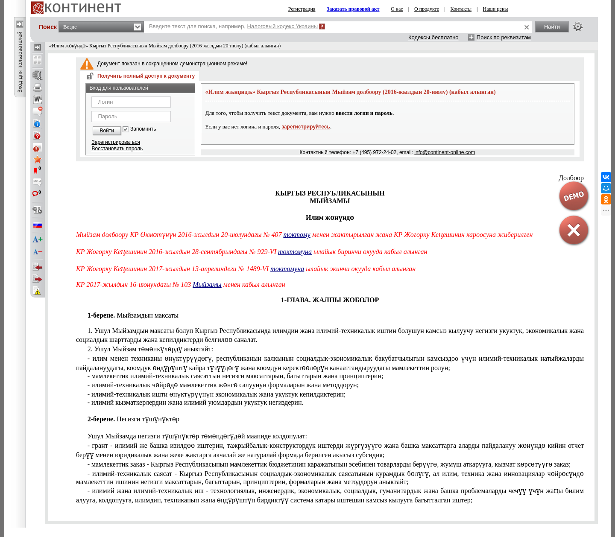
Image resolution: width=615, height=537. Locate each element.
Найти (552, 26)
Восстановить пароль (117, 149)
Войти (107, 131)
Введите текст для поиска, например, (233, 26)
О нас (397, 9)
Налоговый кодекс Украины (282, 26)
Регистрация (302, 9)
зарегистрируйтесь (305, 127)
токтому (297, 234)
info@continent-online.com (444, 152)
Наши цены (495, 9)
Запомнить (143, 129)
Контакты (461, 9)
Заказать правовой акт (353, 9)
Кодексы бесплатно (433, 37)
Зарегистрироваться (115, 142)
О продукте (426, 9)
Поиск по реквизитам (504, 37)
